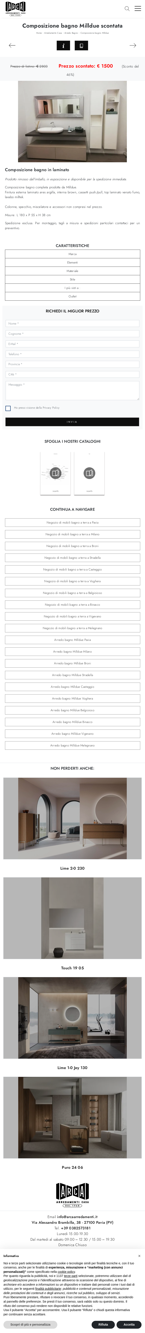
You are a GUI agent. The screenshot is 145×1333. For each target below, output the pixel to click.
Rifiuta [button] (103, 1324)
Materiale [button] (72, 271)
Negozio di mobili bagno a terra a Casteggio (72, 569)
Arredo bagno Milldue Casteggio (72, 687)
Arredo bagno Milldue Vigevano (72, 733)
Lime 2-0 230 (72, 868)
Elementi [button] (72, 262)
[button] (139, 1255)
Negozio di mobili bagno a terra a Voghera (72, 581)
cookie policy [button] (66, 1271)
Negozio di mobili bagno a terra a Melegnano (72, 628)
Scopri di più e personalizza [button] (30, 1324)
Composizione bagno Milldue (95, 33)
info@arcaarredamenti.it (76, 1216)
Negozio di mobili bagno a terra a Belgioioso (72, 593)
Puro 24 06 (72, 1167)
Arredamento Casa (53, 33)
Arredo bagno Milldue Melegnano (72, 745)
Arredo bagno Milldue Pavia (72, 640)
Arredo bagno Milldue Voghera (72, 698)
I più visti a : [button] (72, 288)
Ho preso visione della (36, 408)
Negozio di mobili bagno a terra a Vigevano (72, 616)
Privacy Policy (51, 408)
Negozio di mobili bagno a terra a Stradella (72, 557)
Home (39, 33)
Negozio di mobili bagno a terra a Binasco (72, 604)
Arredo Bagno (71, 33)
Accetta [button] (129, 1324)
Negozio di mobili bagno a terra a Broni (72, 546)
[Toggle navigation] (138, 8)
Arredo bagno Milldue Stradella (72, 675)
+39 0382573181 (76, 1228)
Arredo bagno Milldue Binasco (72, 722)
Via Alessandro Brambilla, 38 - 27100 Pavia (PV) (73, 1222)
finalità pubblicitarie (48, 1288)
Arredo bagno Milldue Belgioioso (72, 710)
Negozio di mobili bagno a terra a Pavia (72, 522)
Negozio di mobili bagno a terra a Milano (72, 534)
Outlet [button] (72, 296)
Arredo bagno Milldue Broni (72, 663)
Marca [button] (72, 254)
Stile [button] (72, 279)
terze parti (70, 1276)
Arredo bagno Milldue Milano (72, 651)
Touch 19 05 (72, 968)
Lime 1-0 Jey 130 (73, 1067)
